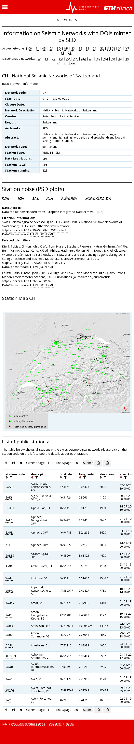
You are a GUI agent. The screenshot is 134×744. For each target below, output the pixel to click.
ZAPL (9, 532)
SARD (9, 626)
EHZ (35, 197)
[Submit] (88, 462)
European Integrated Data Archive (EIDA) (74, 212)
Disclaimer (55, 723)
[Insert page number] (51, 462)
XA (68, 58)
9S (87, 48)
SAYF (8, 700)
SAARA (9, 487)
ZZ (69, 52)
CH (30, 48)
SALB (9, 520)
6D (61, 58)
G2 (102, 48)
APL (8, 545)
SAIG (8, 497)
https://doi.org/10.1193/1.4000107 (27, 281)
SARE (8, 615)
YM (105, 58)
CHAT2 (10, 508)
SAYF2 (9, 689)
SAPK (9, 590)
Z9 (127, 58)
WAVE (9, 679)
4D (44, 48)
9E (80, 48)
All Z (49, 197)
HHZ (5, 197)
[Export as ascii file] (107, 463)
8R (66, 48)
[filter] (10, 477)
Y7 (127, 48)
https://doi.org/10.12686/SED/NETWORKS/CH (35, 230)
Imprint (69, 723)
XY (120, 48)
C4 (94, 48)
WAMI (9, 578)
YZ (63, 52)
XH (75, 58)
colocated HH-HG (98, 197)
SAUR (9, 667)
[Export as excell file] (98, 463)
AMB (8, 566)
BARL (9, 645)
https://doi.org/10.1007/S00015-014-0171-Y (33, 263)
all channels (69, 197)
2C (53, 58)
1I (37, 48)
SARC (9, 635)
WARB (9, 603)
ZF (58, 63)
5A (51, 48)
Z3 (120, 58)
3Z (46, 58)
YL (98, 58)
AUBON (10, 656)
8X (73, 48)
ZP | (66, 63)
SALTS (9, 555)
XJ (113, 48)
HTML (34, 234)
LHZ (21, 197)
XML (51, 234)
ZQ (72, 63)
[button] (5, 7)
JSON (43, 234)
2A (39, 58)
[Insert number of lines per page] (78, 462)
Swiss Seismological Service (28, 723)
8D (59, 48)
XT (91, 58)
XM (83, 58)
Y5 (113, 58)
